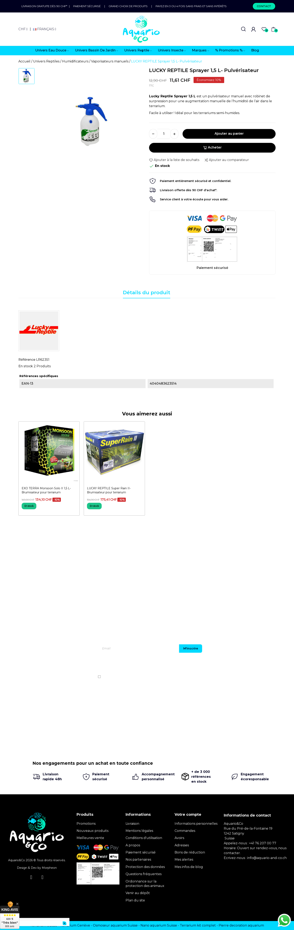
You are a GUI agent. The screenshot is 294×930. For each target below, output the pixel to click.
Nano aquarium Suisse (158, 925)
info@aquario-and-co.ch (267, 858)
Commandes (185, 831)
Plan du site (135, 900)
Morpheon (49, 868)
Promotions (86, 824)
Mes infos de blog (189, 867)
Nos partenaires (138, 859)
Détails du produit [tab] (146, 292)
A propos (133, 845)
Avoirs (179, 838)
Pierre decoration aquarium (241, 925)
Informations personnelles (196, 824)
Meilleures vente (90, 838)
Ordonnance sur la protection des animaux (145, 883)
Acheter (212, 147)
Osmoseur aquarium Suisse (115, 925)
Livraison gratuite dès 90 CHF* (45, 6)
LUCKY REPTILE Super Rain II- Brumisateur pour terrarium (109, 490)
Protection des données (145, 867)
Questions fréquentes (143, 874)
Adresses (182, 845)
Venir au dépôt (138, 893)
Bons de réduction (190, 852)
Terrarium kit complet (198, 925)
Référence (26, 360)
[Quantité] (163, 134)
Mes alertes (184, 859)
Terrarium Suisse (43, 925)
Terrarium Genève (75, 925)
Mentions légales (139, 831)
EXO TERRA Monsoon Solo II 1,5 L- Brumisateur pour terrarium (46, 490)
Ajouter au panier (229, 133)
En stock (25, 366)
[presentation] (240, 665)
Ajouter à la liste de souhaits (174, 160)
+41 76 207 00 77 (262, 843)
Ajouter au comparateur (226, 160)
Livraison (132, 824)
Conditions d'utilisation (144, 838)
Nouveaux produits (92, 831)
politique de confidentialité (250, 676)
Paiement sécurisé (87, 6)
